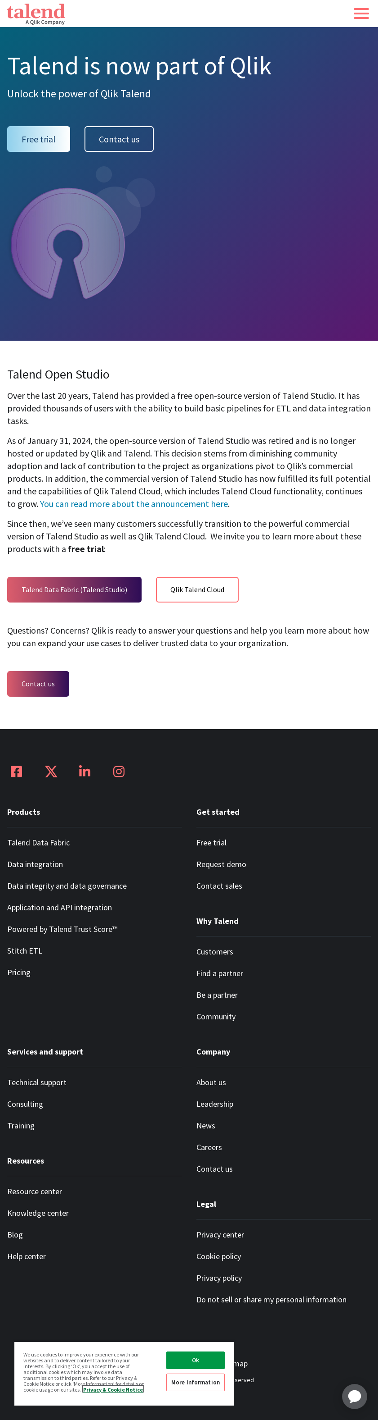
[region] (124, 1373)
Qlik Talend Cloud (197, 589)
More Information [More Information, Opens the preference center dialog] (195, 1382)
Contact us (119, 139)
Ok (195, 1360)
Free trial (39, 139)
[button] (361, 13)
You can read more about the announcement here (134, 503)
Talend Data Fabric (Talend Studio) (74, 589)
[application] (354, 1396)
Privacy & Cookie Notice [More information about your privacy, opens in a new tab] (113, 1389)
